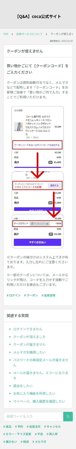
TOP (5, 34)
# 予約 (19, 426)
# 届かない (10, 442)
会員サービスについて (29, 34)
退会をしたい (23, 385)
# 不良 (39, 434)
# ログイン (13, 295)
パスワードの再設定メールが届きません (40, 362)
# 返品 (7, 426)
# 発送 (25, 442)
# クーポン (31, 295)
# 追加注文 (34, 426)
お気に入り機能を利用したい (34, 393)
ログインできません (27, 328)
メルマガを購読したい (29, 352)
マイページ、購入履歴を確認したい (39, 401)
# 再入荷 (52, 434)
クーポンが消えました (29, 336)
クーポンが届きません (29, 344)
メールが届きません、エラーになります (40, 375)
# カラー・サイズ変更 (17, 434)
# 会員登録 (48, 295)
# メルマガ (39, 442)
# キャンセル (52, 426)
